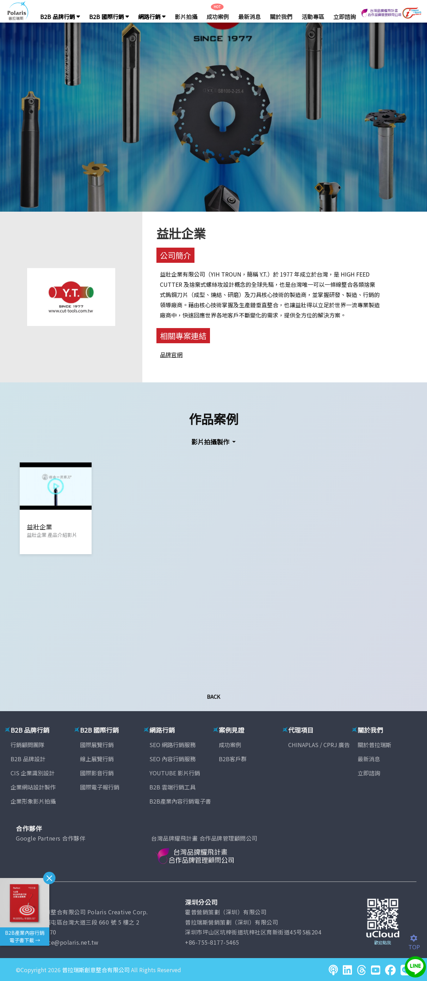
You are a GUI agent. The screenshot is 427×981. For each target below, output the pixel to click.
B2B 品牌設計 (28, 759)
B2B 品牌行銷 (60, 16)
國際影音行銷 (97, 773)
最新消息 (249, 16)
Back (213, 696)
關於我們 (281, 16)
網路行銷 (152, 16)
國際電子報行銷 (99, 787)
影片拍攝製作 (211, 441)
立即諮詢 (344, 16)
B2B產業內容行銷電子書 (180, 801)
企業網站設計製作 (33, 787)
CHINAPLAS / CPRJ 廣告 (319, 744)
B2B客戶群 (233, 759)
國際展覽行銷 (97, 744)
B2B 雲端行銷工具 (172, 787)
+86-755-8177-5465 (212, 942)
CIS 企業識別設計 (33, 773)
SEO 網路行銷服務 (172, 744)
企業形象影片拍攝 (33, 801)
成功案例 (217, 16)
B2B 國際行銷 (109, 16)
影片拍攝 (186, 16)
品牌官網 (171, 354)
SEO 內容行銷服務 (172, 759)
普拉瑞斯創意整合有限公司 (96, 969)
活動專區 (313, 16)
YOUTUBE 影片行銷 (174, 773)
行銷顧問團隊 (27, 744)
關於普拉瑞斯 (374, 744)
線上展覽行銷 (97, 759)
